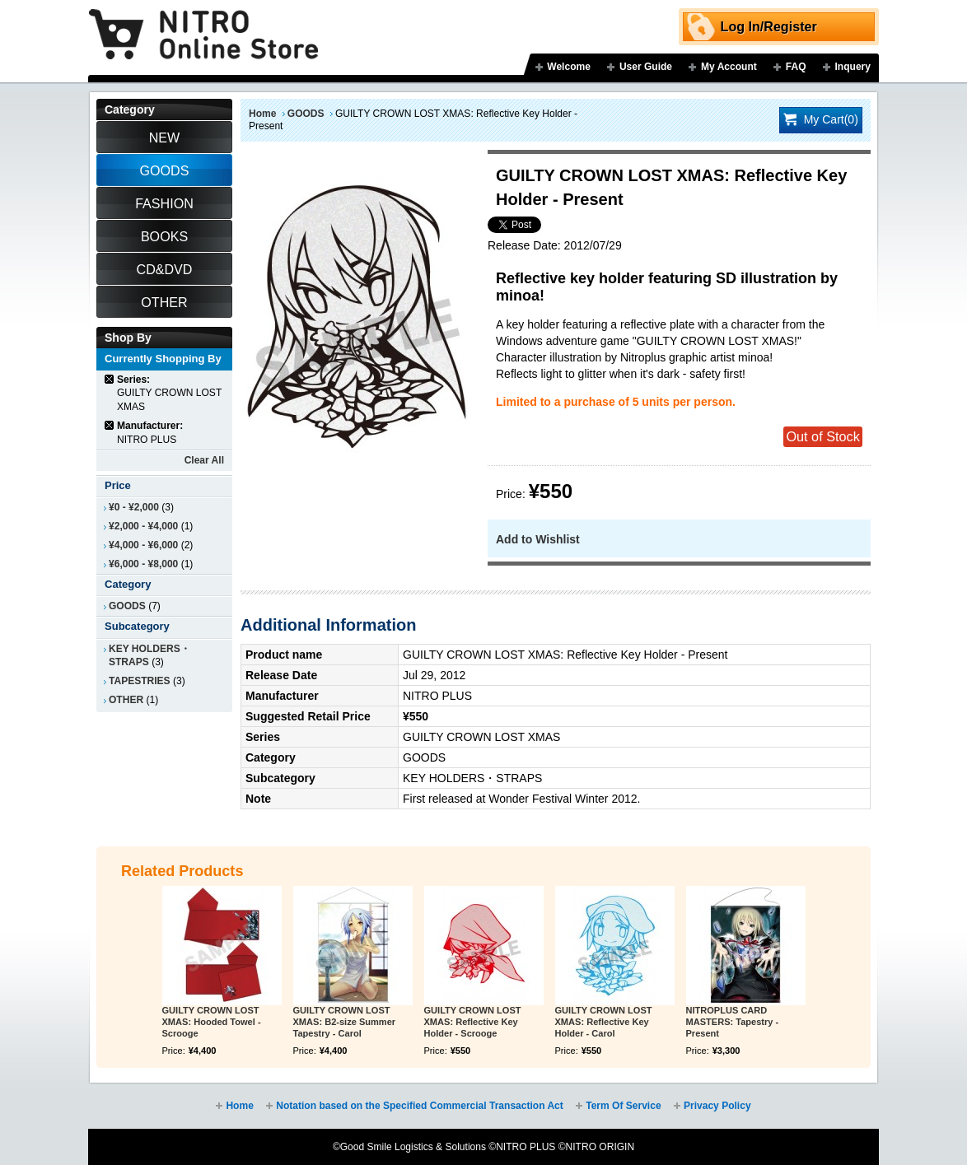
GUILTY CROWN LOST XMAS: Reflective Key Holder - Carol (603, 1021)
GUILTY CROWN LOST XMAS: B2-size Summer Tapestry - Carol (344, 1021)
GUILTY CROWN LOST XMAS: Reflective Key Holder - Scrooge (472, 1021)
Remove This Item (110, 379)
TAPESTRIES (140, 681)
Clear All (204, 460)
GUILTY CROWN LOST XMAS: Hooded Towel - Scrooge (211, 1021)
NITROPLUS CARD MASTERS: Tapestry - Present (732, 1021)
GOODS (306, 113)
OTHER (126, 700)
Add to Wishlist (538, 539)
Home (262, 113)
